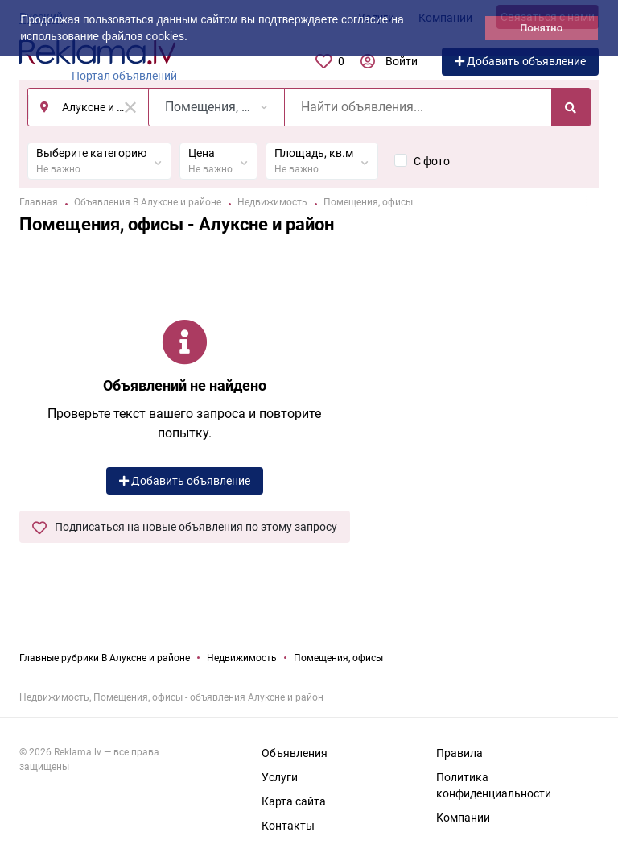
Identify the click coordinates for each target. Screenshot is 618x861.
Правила (459, 753)
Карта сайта (294, 801)
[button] (193, 37)
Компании (463, 817)
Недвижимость (242, 658)
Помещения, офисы (338, 658)
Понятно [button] (541, 28)
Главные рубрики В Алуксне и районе (104, 658)
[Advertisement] (486, 413)
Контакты (288, 825)
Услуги (280, 777)
